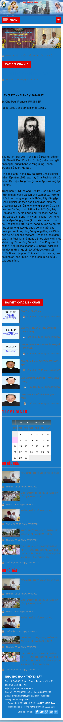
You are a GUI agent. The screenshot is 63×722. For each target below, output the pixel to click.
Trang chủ (58, 20)
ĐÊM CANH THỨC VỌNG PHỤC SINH (40, 473)
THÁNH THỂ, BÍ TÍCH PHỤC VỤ (36, 510)
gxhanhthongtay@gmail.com (26, 696)
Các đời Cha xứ (43, 55)
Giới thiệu (26, 55)
